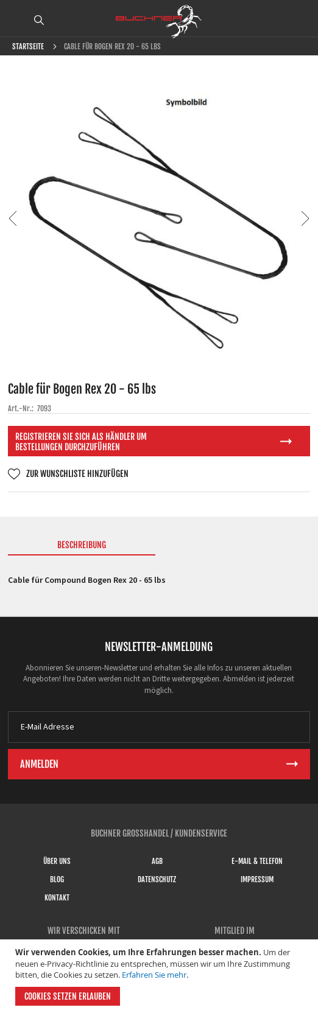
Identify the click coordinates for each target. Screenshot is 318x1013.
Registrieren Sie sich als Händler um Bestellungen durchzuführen (81, 441)
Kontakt (56, 897)
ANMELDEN (301, 20)
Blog (57, 879)
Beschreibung (81, 545)
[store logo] (159, 21)
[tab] (81, 547)
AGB (157, 861)
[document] (160, 976)
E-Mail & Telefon (257, 861)
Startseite (28, 46)
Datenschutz (157, 879)
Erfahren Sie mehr (154, 974)
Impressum (257, 879)
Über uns (57, 861)
